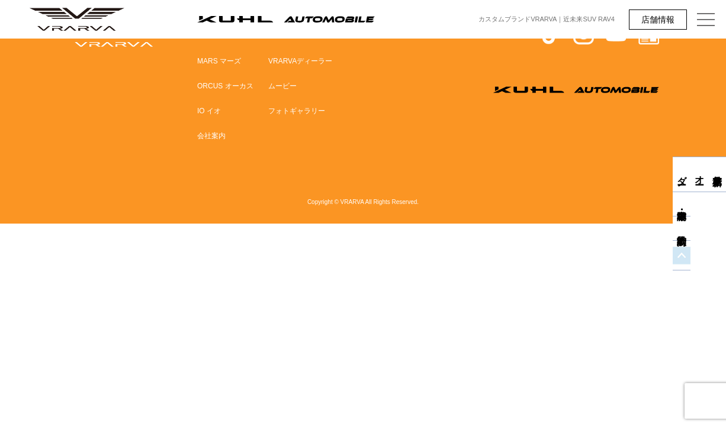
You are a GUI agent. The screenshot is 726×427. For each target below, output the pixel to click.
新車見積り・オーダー (717, 174)
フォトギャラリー (296, 111)
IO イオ (209, 111)
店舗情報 (657, 19)
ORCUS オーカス (225, 86)
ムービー (282, 86)
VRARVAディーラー (300, 61)
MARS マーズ (219, 61)
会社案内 (211, 136)
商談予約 (717, 239)
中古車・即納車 (717, 215)
